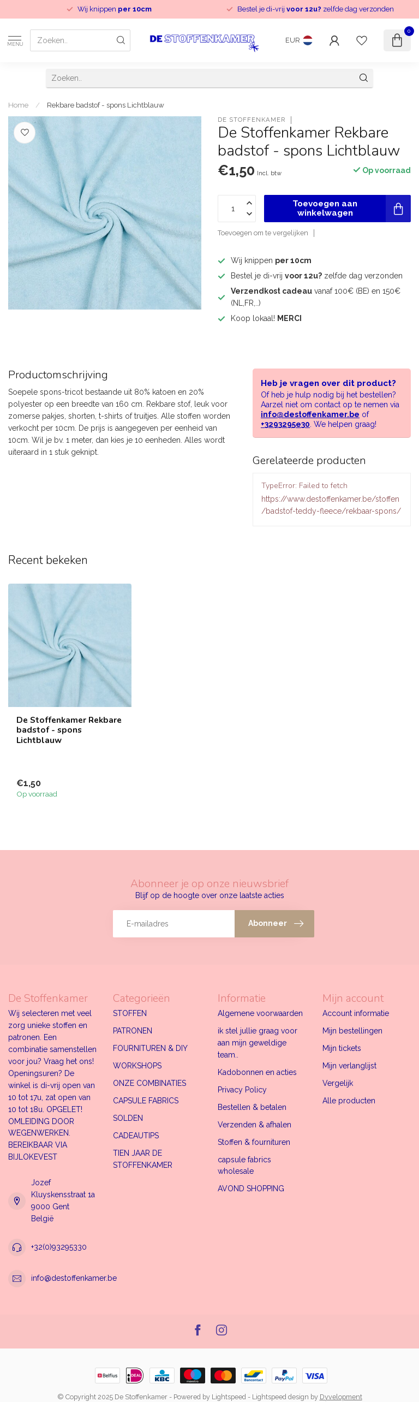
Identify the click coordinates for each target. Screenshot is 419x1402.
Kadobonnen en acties (257, 1072)
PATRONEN (132, 1030)
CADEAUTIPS (136, 1135)
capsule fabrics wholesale (244, 1165)
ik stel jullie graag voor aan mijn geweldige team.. (257, 1042)
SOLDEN (128, 1118)
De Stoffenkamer (251, 120)
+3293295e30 (285, 424)
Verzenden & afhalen (254, 1124)
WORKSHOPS (137, 1065)
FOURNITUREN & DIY (150, 1048)
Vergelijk (337, 1083)
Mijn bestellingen (352, 1030)
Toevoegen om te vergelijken (263, 233)
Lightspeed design (280, 1397)
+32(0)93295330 (59, 1247)
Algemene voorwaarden (260, 1013)
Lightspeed (229, 1397)
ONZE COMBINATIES (149, 1083)
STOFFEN (130, 1013)
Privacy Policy (242, 1089)
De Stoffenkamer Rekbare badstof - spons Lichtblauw (69, 730)
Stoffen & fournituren (254, 1142)
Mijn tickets (341, 1048)
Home (18, 104)
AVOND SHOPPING (251, 1188)
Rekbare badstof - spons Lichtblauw (105, 104)
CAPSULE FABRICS (145, 1100)
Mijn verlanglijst (349, 1065)
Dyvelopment (341, 1397)
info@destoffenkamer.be (310, 414)
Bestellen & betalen (252, 1107)
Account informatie (355, 1013)
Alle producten (348, 1100)
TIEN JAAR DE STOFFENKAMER (142, 1159)
